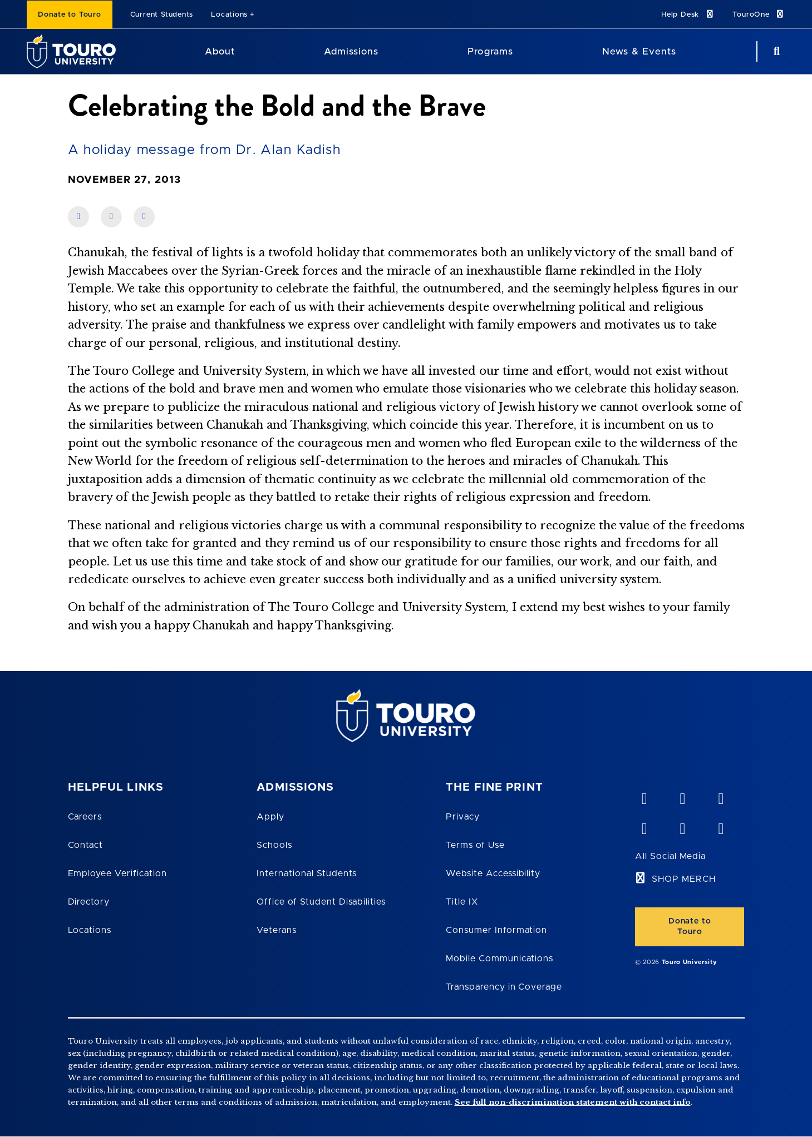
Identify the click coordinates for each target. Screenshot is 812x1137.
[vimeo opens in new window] (644, 796)
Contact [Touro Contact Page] (86, 845)
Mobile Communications (499, 958)
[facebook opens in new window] (644, 826)
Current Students (161, 14)
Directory (89, 901)
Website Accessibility (493, 873)
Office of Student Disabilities (321, 901)
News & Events (639, 51)
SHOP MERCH (684, 879)
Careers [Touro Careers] (85, 816)
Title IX (462, 901)
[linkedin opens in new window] (721, 796)
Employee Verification (117, 873)
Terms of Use (475, 845)
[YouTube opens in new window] (682, 796)
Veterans (277, 930)
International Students (307, 873)
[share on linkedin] (111, 216)
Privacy (463, 816)
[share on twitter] (144, 216)
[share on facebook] (78, 216)
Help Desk (688, 14)
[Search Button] (775, 51)
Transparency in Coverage (504, 986)
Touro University (689, 962)
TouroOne (758, 14)
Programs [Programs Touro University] (490, 51)
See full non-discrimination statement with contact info (573, 1102)
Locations (229, 14)
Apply (270, 816)
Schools (274, 845)
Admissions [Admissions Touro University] (351, 51)
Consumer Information (496, 930)
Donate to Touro (69, 14)
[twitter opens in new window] (682, 826)
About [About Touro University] (220, 51)
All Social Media (670, 856)
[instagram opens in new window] (721, 826)
